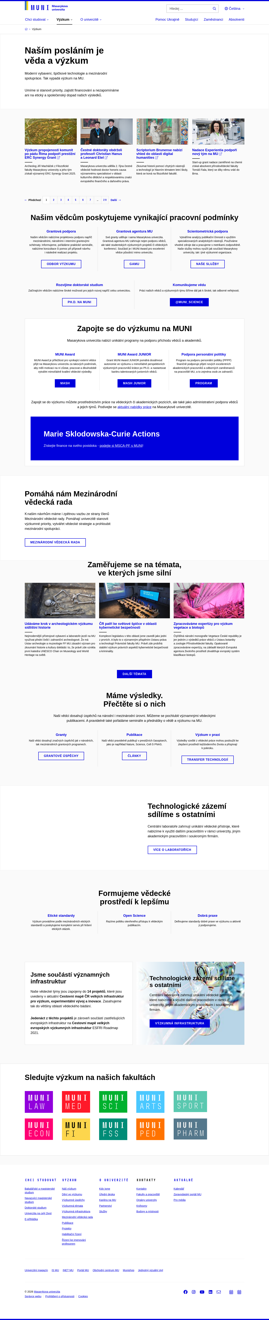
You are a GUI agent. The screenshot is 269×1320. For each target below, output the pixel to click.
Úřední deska (107, 1194)
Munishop (128, 1270)
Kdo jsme (104, 1188)
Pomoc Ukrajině (167, 19)
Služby (103, 1211)
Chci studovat (41, 1180)
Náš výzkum (69, 1188)
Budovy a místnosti (147, 1211)
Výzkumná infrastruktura (76, 1211)
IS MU (55, 1270)
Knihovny (141, 1205)
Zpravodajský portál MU (187, 1194)
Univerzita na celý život (38, 1213)
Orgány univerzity (146, 1199)
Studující (191, 19)
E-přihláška (31, 1219)
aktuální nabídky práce (134, 407)
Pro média (180, 1199)
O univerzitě (113, 1180)
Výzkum (69, 1180)
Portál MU (83, 1270)
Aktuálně (183, 1180)
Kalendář (179, 1188)
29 (105, 200)
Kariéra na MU (107, 1199)
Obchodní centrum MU (106, 1270)
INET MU (68, 1270)
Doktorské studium (36, 1207)
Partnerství (105, 1205)
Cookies (83, 1296)
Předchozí (33, 200)
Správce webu (33, 1296)
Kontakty (141, 1188)
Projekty (67, 1228)
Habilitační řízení (71, 1234)
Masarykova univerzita (47, 1291)
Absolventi (236, 19)
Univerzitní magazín (36, 1270)
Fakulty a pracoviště (148, 1194)
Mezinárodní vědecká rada (77, 1217)
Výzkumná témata (72, 1205)
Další (116, 200)
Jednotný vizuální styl (150, 1270)
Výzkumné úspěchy (73, 1199)
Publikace (67, 1222)
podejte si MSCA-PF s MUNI (121, 446)
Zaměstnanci (213, 19)
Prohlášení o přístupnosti (59, 1296)
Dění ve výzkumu (72, 1194)
